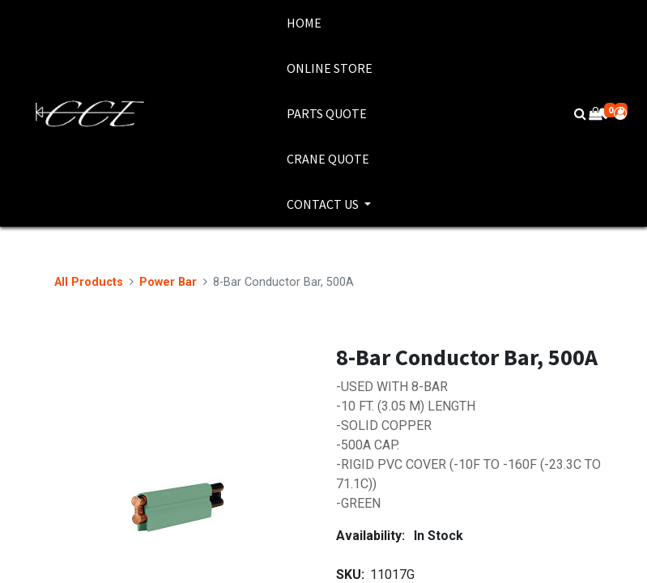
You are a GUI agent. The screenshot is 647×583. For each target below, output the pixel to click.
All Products (88, 282)
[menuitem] (329, 22)
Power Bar (168, 282)
